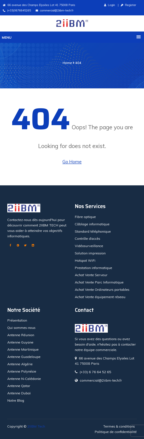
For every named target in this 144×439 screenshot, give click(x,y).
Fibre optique (85, 217)
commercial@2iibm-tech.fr (55, 10)
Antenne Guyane (20, 342)
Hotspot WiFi (85, 260)
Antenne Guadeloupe (23, 357)
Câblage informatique (92, 224)
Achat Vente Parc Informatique (99, 282)
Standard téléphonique (93, 231)
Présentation (17, 320)
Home (67, 63)
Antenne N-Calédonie (24, 379)
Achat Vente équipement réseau (100, 297)
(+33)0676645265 (17, 10)
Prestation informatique (93, 268)
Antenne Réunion (20, 335)
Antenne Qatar (18, 386)
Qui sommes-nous (21, 327)
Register (128, 5)
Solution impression (90, 253)
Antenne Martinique (23, 349)
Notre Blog (15, 400)
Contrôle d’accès (87, 238)
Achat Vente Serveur (91, 275)
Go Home (72, 161)
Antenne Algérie (20, 364)
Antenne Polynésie (21, 371)
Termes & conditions (119, 426)
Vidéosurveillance (89, 246)
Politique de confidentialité (116, 432)
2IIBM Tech (36, 426)
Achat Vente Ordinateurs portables (102, 289)
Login (109, 5)
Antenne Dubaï (19, 393)
